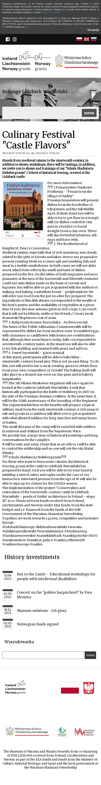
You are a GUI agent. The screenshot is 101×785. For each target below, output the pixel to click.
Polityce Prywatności (50, 12)
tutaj (27, 27)
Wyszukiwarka (19, 641)
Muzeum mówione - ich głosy (42, 611)
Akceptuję (93, 29)
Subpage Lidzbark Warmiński (35, 91)
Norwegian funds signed (37, 624)
